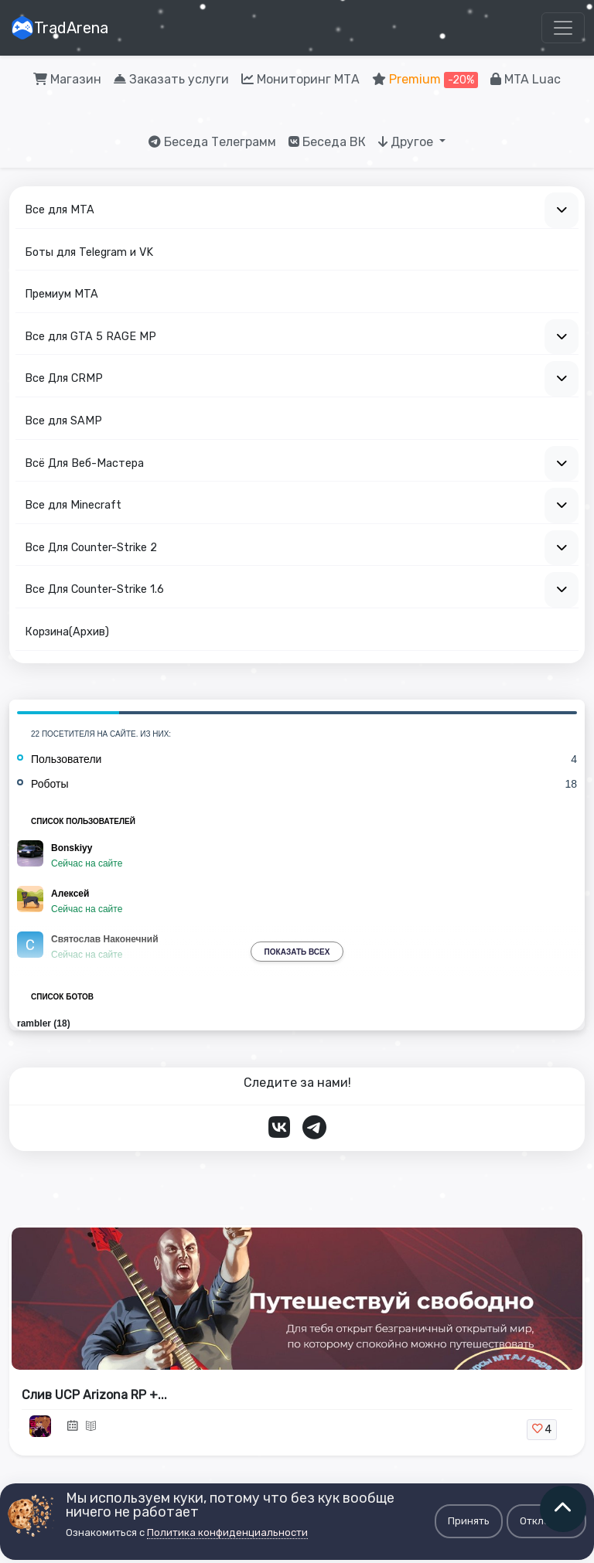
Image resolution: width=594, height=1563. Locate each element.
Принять (469, 1521)
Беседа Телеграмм (212, 142)
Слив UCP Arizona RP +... (94, 1395)
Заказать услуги (171, 79)
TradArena (59, 27)
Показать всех (297, 952)
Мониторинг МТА (300, 79)
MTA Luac (525, 79)
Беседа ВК (327, 142)
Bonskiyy (71, 848)
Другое (407, 142)
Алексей (70, 893)
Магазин (67, 79)
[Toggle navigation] (563, 27)
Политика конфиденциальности (227, 1532)
